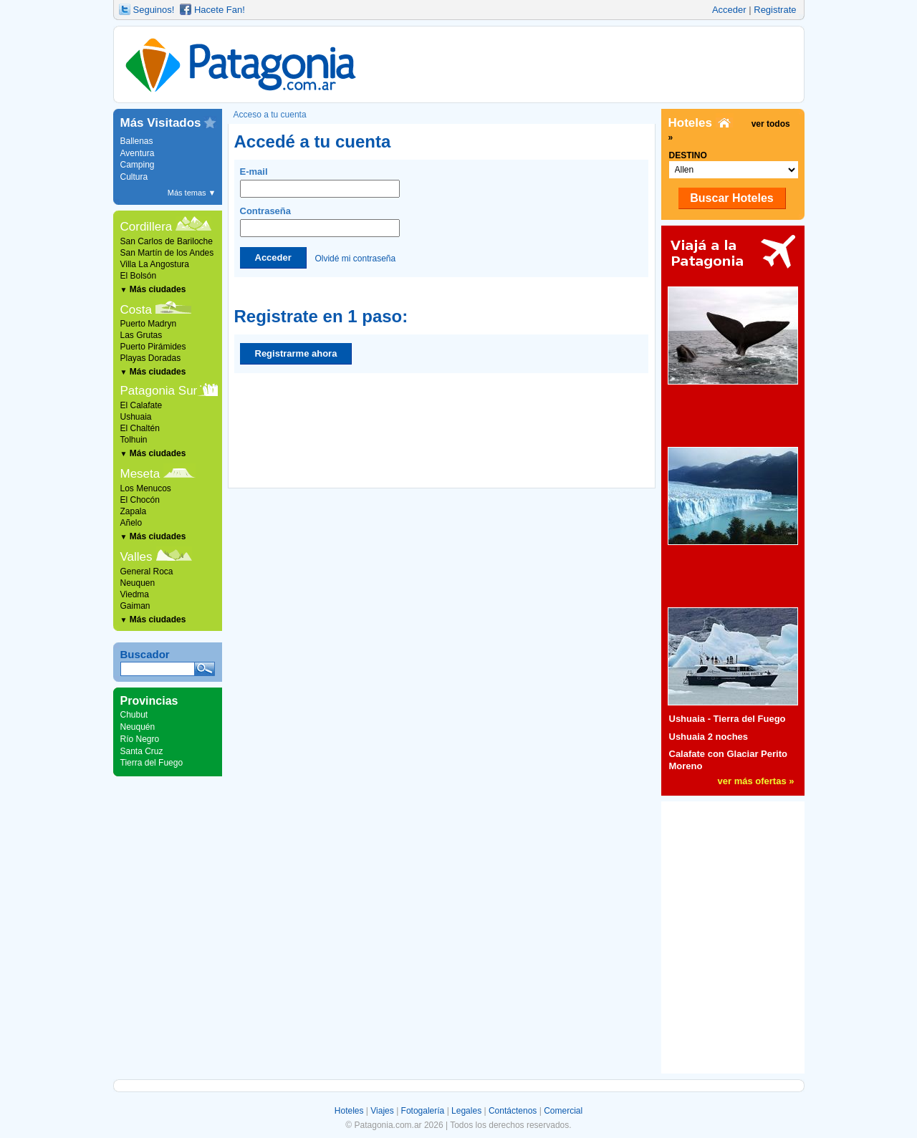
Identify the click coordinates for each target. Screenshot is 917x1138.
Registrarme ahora (296, 353)
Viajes (381, 1111)
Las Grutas (141, 335)
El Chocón (140, 500)
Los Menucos (145, 488)
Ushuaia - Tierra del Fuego (727, 718)
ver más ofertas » (756, 781)
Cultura (134, 177)
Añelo (131, 523)
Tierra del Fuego (151, 763)
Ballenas (136, 141)
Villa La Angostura (155, 264)
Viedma (134, 594)
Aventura (137, 153)
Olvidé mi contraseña (355, 258)
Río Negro (140, 739)
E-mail (320, 182)
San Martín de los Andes (167, 253)
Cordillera (146, 226)
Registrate (775, 9)
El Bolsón (138, 276)
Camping (137, 165)
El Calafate (141, 405)
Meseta (140, 474)
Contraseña (320, 221)
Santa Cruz (141, 751)
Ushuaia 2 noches (709, 736)
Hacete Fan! (219, 9)
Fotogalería (423, 1111)
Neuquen (137, 583)
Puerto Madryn (148, 324)
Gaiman (135, 606)
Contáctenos (513, 1111)
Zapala (133, 511)
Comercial (563, 1111)
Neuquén (137, 727)
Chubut (134, 715)
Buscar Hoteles (732, 198)
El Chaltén (140, 428)
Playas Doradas (150, 358)
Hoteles (349, 1111)
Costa (136, 310)
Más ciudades (153, 289)
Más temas (192, 192)
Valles (136, 557)
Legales (466, 1111)
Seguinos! (154, 9)
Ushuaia (136, 417)
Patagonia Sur (159, 390)
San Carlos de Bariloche (166, 241)
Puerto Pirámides (153, 347)
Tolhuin (134, 440)
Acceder (729, 9)
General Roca (146, 571)
